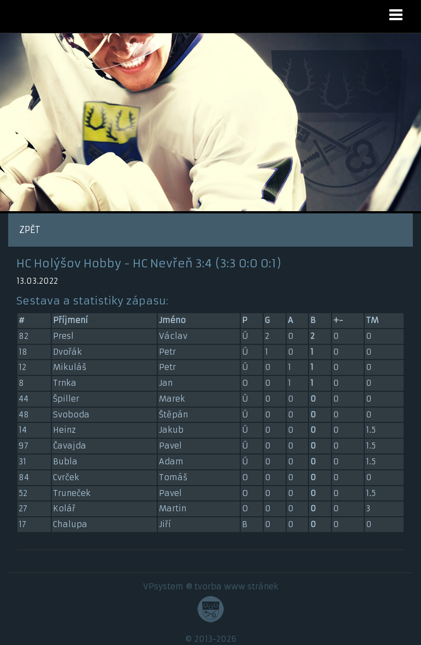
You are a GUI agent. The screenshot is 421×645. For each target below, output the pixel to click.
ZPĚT (29, 229)
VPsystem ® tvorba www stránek (210, 587)
